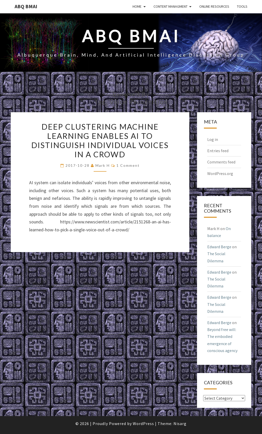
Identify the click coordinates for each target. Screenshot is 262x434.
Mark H (102, 165)
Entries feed (217, 150)
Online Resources (214, 6)
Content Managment (171, 6)
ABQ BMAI (26, 6)
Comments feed (221, 161)
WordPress (143, 423)
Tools (242, 6)
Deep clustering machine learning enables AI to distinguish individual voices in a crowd (100, 140)
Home (137, 6)
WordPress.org (220, 173)
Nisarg (180, 423)
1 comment (128, 165)
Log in (212, 139)
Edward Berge (219, 246)
